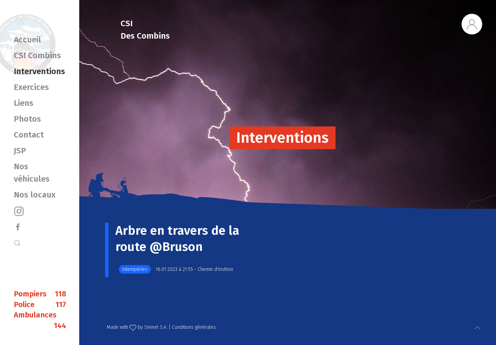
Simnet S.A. (155, 327)
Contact (29, 135)
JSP (20, 150)
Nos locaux (34, 195)
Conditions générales (194, 327)
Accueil (27, 39)
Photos (27, 119)
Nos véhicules (32, 173)
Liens (23, 103)
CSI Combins (37, 55)
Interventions (39, 71)
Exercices (31, 87)
